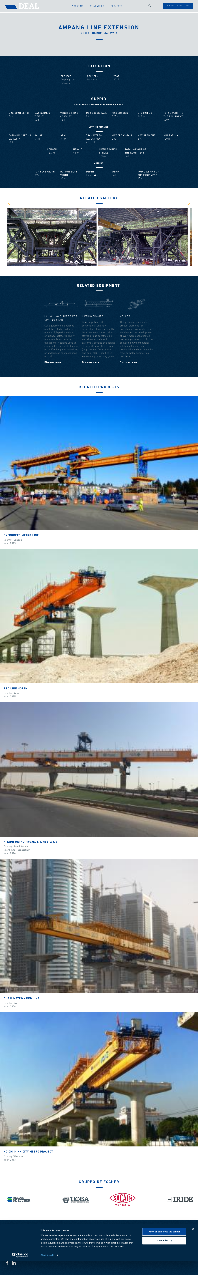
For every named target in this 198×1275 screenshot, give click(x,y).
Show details (47, 1269)
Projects (117, 6)
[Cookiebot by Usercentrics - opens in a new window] (20, 1269)
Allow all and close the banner (164, 1245)
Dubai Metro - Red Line (21, 998)
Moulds (125, 316)
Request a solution (178, 6)
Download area (180, 1231)
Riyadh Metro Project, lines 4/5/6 (30, 842)
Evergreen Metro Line (21, 535)
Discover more (52, 362)
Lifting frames (92, 316)
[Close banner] (193, 1243)
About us (80, 6)
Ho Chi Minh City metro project (28, 1151)
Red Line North (15, 688)
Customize (164, 1254)
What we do (99, 6)
